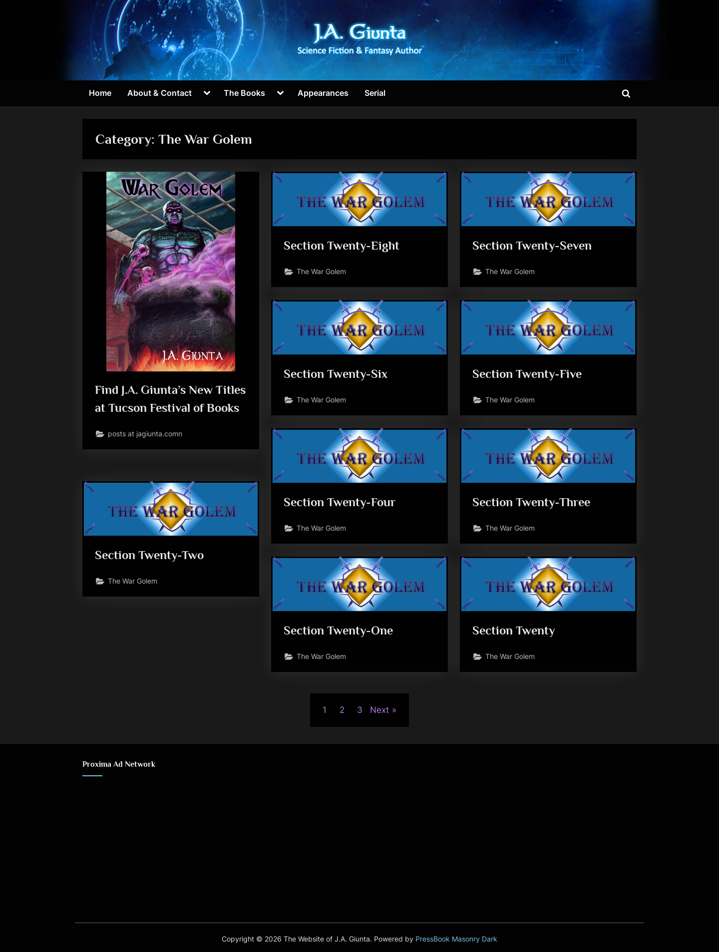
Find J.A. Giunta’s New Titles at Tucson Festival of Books (168, 408)
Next (379, 710)
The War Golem (321, 272)
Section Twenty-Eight (343, 246)
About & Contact (159, 93)
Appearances (323, 93)
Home (100, 93)
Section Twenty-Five (528, 374)
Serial (374, 93)
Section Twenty (514, 630)
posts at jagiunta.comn (145, 453)
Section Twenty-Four (341, 502)
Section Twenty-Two (151, 555)
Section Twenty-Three (533, 502)
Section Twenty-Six (336, 374)
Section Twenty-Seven (533, 246)
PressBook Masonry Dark (456, 939)
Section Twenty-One (339, 630)
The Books (244, 93)
